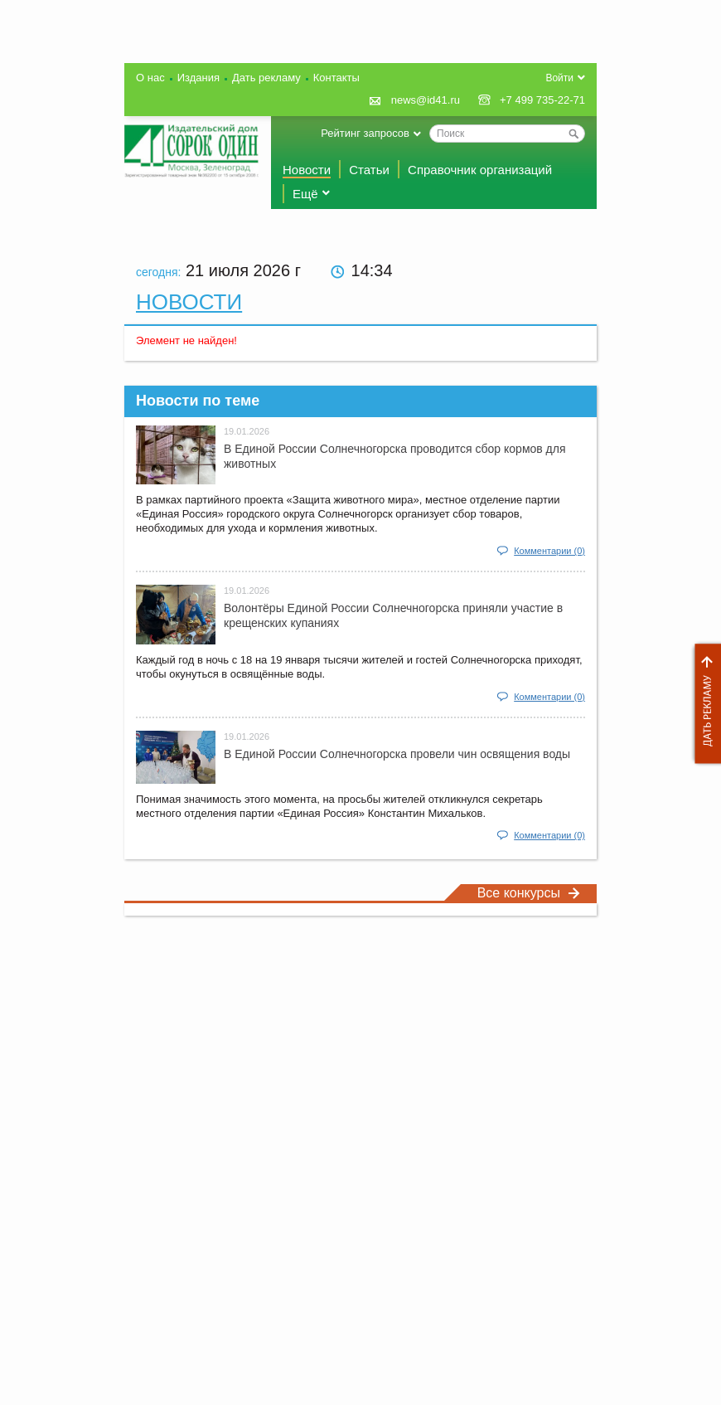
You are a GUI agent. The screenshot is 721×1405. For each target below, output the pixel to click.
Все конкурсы (528, 893)
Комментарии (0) (549, 551)
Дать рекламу (703, 703)
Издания (198, 77)
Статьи (369, 170)
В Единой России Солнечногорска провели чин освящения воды (397, 754)
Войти (559, 78)
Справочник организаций (480, 170)
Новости (307, 170)
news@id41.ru (425, 100)
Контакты (336, 77)
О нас (150, 77)
